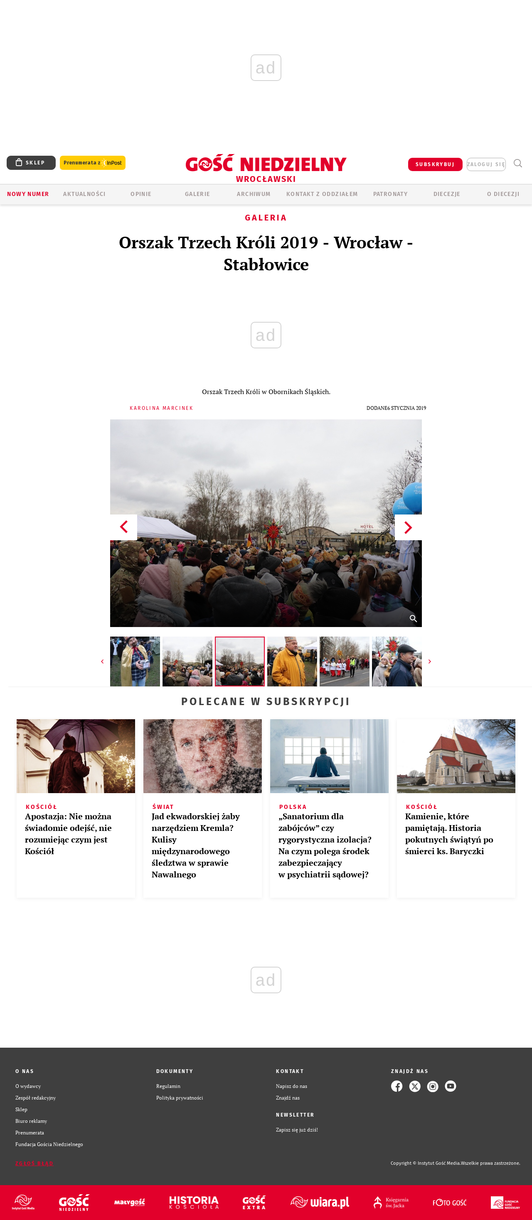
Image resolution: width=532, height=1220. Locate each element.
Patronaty (390, 194)
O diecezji (503, 194)
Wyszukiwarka (517, 163)
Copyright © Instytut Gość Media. (426, 1163)
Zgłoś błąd (34, 1163)
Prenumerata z (93, 163)
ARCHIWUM (254, 194)
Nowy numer (28, 194)
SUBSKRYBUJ (435, 164)
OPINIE (141, 194)
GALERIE (197, 194)
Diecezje (447, 194)
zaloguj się (486, 164)
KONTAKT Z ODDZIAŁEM (322, 194)
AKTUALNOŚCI (84, 194)
